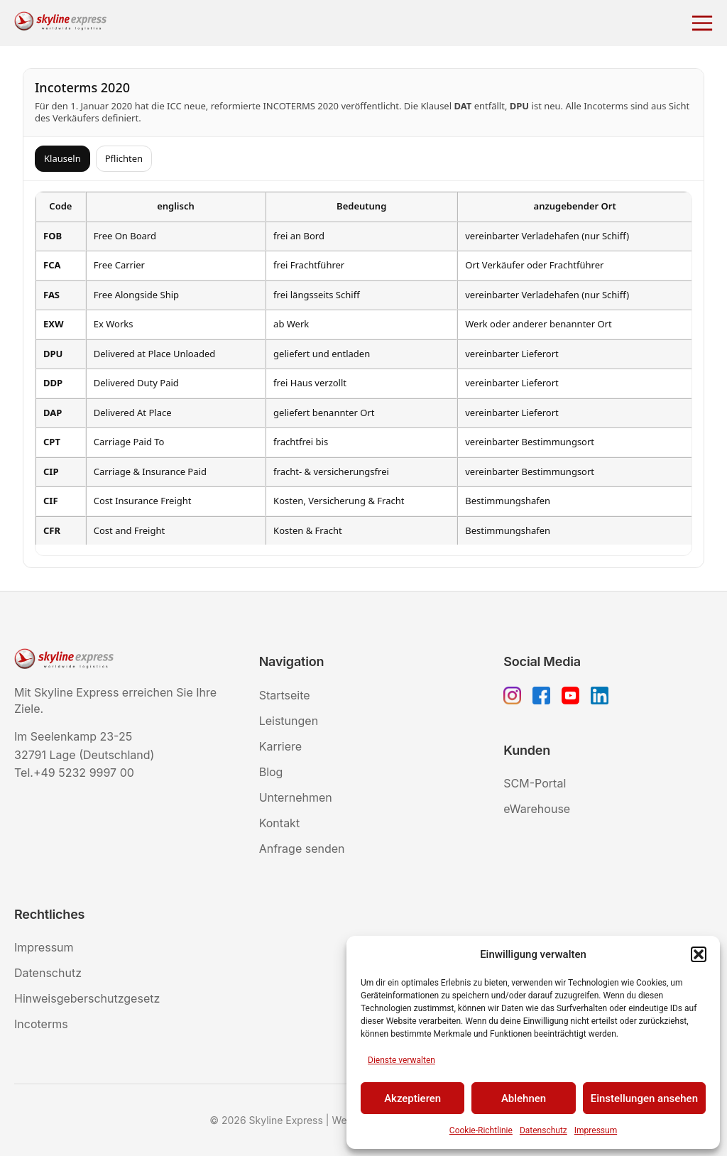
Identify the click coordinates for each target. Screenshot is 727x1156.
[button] (699, 954)
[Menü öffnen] (702, 23)
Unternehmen (295, 797)
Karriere (280, 746)
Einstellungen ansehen (644, 1098)
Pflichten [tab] (124, 158)
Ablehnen (523, 1098)
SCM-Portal (534, 783)
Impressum (595, 1130)
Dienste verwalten (401, 1060)
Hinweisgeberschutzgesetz (87, 998)
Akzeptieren (412, 1098)
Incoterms (41, 1024)
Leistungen (288, 721)
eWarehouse (536, 809)
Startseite (284, 695)
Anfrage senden (302, 848)
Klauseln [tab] (62, 158)
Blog (271, 772)
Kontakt (279, 823)
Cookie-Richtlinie (481, 1130)
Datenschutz (543, 1130)
